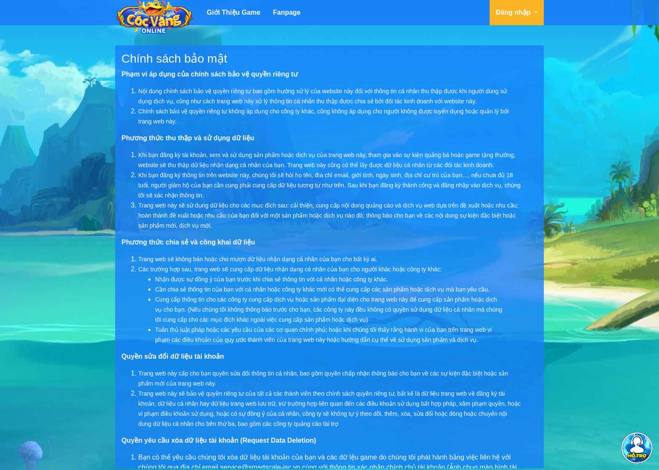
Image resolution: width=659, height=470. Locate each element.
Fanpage (287, 12)
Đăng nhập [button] (514, 12)
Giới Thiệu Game (233, 12)
